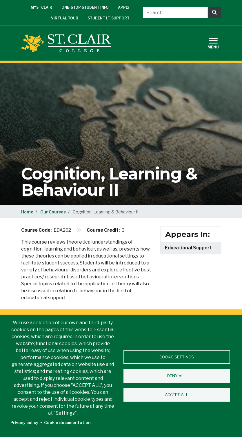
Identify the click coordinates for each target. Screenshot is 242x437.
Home (27, 211)
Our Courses (53, 211)
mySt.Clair (41, 7)
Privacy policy (24, 422)
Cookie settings (176, 357)
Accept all (176, 394)
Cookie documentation (67, 422)
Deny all (176, 375)
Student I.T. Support (109, 18)
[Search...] (175, 12)
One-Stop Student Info (85, 7)
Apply (124, 7)
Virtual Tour (64, 18)
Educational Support (188, 248)
